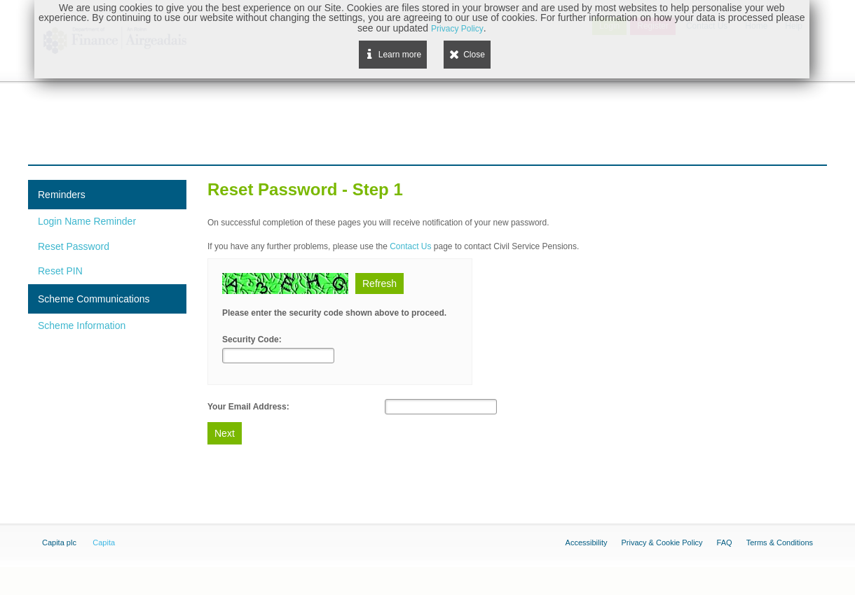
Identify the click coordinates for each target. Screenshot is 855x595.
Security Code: (252, 339)
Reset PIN (60, 270)
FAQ (724, 542)
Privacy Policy (457, 29)
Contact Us (410, 246)
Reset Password (73, 246)
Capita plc (59, 542)
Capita (104, 542)
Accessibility (587, 542)
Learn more (399, 54)
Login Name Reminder (87, 221)
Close (474, 54)
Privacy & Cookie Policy (661, 542)
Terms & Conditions (779, 542)
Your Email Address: (248, 407)
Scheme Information (81, 325)
